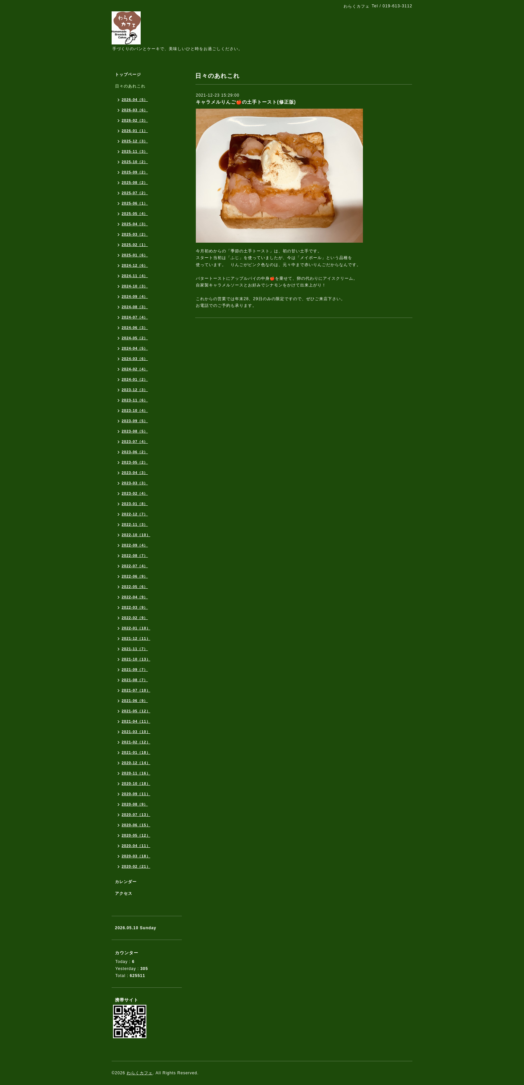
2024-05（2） (135, 338)
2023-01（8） (135, 504)
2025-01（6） (135, 255)
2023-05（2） (135, 462)
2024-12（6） (135, 265)
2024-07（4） (135, 317)
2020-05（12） (136, 835)
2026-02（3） (135, 120)
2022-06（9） (135, 576)
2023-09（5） (135, 421)
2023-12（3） (135, 390)
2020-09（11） (136, 794)
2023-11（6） (135, 400)
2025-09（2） (135, 172)
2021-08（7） (135, 680)
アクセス (123, 893)
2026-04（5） (135, 100)
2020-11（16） (136, 773)
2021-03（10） (136, 732)
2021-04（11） (136, 721)
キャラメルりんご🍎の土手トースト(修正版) (246, 102)
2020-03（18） (136, 856)
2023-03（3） (135, 483)
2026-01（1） (135, 131)
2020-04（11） (136, 846)
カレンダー (126, 881)
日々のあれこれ (130, 86)
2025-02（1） (135, 245)
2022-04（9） (135, 597)
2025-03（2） (135, 234)
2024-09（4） (135, 296)
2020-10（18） (136, 783)
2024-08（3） (135, 307)
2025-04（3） (135, 224)
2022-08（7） (135, 556)
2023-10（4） (135, 410)
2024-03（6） (135, 359)
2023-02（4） (135, 493)
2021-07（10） (136, 690)
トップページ (128, 74)
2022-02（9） (135, 618)
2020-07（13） (136, 815)
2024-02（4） (135, 369)
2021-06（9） (135, 701)
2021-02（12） (136, 742)
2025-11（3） (135, 151)
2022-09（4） (135, 545)
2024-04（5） (135, 348)
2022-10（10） (136, 535)
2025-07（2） (135, 193)
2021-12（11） (136, 638)
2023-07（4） (135, 442)
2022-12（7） (135, 514)
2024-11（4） (135, 276)
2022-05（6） (135, 587)
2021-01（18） (136, 752)
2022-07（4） (135, 566)
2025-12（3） (135, 141)
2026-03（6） (135, 110)
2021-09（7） (135, 670)
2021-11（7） (135, 649)
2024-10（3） (135, 286)
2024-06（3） (135, 328)
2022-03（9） (135, 607)
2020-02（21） (136, 866)
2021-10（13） (136, 659)
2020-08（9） (135, 804)
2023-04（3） (135, 473)
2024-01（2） (135, 379)
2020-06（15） (136, 825)
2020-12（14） (136, 763)
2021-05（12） (136, 711)
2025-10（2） (135, 162)
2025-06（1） (135, 203)
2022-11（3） (135, 524)
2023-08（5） (135, 431)
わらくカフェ (140, 1073)
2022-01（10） (136, 628)
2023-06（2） (135, 452)
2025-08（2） (135, 182)
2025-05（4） (135, 214)
